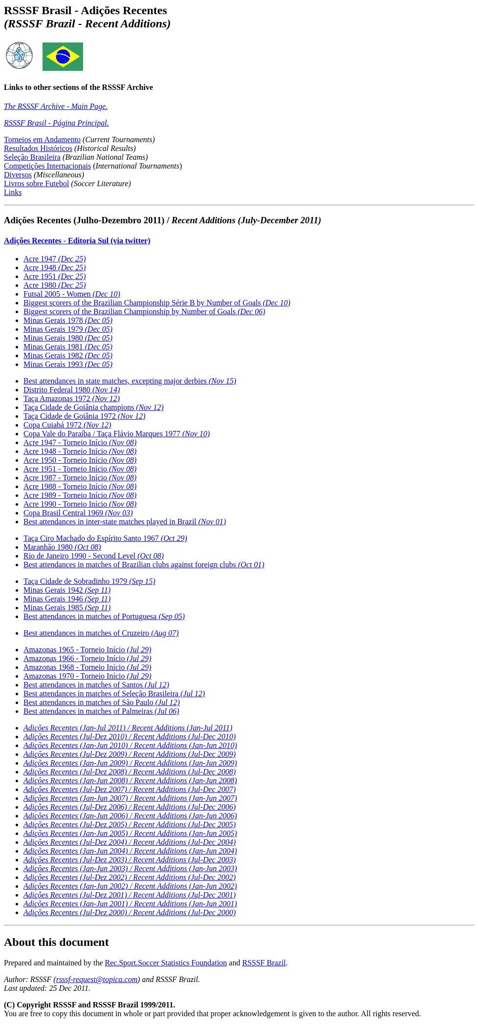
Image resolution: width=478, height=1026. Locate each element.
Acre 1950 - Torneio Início (79, 460)
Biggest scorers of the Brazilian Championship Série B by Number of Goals (156, 303)
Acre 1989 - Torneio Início (79, 495)
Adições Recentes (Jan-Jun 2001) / (130, 903)
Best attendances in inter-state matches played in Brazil (124, 521)
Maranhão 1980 (62, 547)
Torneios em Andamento (42, 139)
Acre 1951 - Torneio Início (79, 469)
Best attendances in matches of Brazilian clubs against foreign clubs (143, 564)
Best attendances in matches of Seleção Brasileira (114, 693)
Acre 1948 (54, 267)
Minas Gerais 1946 (66, 599)
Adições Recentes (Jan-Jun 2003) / (130, 868)
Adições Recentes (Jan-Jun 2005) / (130, 833)
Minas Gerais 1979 (67, 329)
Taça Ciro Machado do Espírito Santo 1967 (105, 538)
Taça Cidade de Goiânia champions (93, 407)
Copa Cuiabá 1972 (67, 425)
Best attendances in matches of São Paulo (101, 702)
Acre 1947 (54, 259)
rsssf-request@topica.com (97, 979)
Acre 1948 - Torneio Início (79, 451)
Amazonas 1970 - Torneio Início (87, 676)
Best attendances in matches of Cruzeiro (101, 633)
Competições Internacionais (47, 166)
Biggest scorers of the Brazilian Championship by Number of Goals (144, 311)
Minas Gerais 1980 (67, 338)
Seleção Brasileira (32, 157)
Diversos (18, 175)
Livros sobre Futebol (36, 183)
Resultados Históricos (38, 148)
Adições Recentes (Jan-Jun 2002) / (130, 886)
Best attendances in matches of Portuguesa (104, 616)
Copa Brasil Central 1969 (78, 513)
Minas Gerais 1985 (66, 607)
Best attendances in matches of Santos (96, 685)
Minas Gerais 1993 (67, 364)
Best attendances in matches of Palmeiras (101, 711)
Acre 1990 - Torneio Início (79, 504)
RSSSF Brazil (263, 963)
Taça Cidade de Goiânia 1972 (84, 416)
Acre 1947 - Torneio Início (79, 442)
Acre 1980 (54, 285)
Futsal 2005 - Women (71, 294)
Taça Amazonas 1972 (71, 398)
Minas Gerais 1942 (66, 590)
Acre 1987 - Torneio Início (79, 477)
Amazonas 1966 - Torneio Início (87, 658)
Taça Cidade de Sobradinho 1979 (89, 581)
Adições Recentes (129, 842)
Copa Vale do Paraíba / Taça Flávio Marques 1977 (116, 433)
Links (13, 192)
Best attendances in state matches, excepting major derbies (129, 381)
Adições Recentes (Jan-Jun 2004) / (130, 851)
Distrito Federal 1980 (71, 389)
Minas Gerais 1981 (67, 346)
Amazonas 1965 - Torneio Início (87, 649)
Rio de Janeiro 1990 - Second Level (93, 556)
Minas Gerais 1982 (67, 355)
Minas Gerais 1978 (67, 320)
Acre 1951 (54, 276)
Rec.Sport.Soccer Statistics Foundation (166, 963)
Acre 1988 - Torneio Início (79, 486)
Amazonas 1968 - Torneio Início (87, 667)
